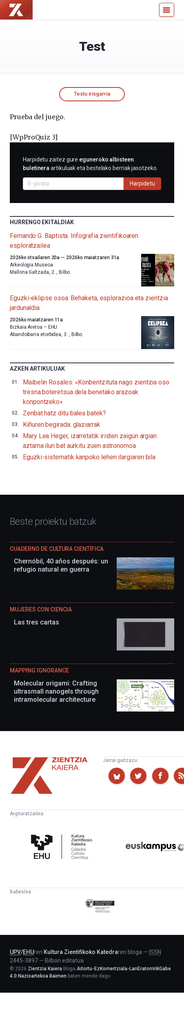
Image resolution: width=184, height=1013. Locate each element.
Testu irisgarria (92, 94)
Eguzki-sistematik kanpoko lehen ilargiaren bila (89, 457)
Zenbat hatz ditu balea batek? (64, 413)
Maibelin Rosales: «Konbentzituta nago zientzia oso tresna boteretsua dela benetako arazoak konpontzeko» (96, 392)
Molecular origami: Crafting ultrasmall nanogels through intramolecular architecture (56, 691)
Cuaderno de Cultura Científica (57, 549)
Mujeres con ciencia (41, 609)
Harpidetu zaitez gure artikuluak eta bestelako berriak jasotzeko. (90, 163)
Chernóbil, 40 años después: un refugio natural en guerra (61, 565)
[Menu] (166, 10)
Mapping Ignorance (39, 670)
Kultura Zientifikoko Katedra (81, 952)
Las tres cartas (36, 622)
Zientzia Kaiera (45, 969)
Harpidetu (142, 183)
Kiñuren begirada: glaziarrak (61, 424)
